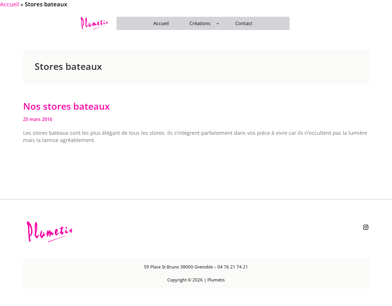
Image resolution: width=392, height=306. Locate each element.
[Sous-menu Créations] (217, 23)
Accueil (9, 4)
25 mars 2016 (37, 119)
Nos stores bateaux (66, 106)
